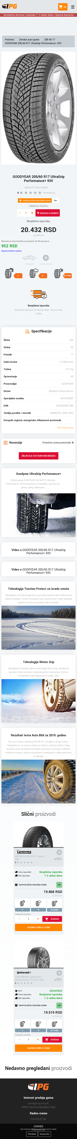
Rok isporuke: (24, 875)
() (64, 7)
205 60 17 (49, 39)
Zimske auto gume (29, 39)
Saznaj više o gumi (38, 927)
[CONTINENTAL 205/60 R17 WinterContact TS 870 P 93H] (39, 955)
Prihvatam (32, 1134)
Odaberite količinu (38, 206)
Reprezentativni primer (11, 251)
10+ (59, 885)
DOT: (20, 990)
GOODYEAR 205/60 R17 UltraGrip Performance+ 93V (33, 43)
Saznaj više (44, 1134)
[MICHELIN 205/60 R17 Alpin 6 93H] (39, 834)
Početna (9, 39)
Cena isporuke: (25, 872)
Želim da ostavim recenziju (38, 456)
